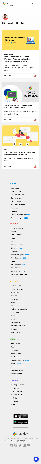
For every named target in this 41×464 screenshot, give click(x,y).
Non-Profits (15, 332)
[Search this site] (33, 3)
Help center (15, 343)
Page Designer (18, 258)
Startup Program (19, 218)
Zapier (13, 261)
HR (12, 306)
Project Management (19, 309)
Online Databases (17, 235)
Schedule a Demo (17, 195)
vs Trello (14, 398)
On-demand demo (18, 357)
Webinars (14, 350)
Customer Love (17, 198)
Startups (14, 329)
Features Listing (17, 228)
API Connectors (17, 245)
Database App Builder (19, 274)
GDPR (20, 441)
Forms (13, 241)
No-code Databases (18, 271)
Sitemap (27, 441)
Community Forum (18, 367)
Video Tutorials (16, 354)
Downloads (15, 188)
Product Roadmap (20, 360)
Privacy (14, 441)
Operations (15, 312)
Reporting (17, 248)
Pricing (13, 231)
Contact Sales (16, 191)
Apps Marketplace (20, 255)
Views (13, 238)
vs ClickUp (14, 401)
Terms (7, 441)
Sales (13, 302)
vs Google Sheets (17, 385)
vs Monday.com (16, 391)
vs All (13, 405)
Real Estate (15, 322)
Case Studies (16, 201)
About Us (14, 208)
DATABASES (15, 268)
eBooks (16, 363)
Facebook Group (17, 370)
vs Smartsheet (16, 395)
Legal (13, 319)
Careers (14, 211)
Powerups (14, 251)
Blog (12, 347)
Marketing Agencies (18, 326)
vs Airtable (15, 388)
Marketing (14, 299)
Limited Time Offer (20, 214)
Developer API (16, 373)
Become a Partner (18, 205)
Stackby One (16, 292)
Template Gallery (17, 289)
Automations (18, 265)
